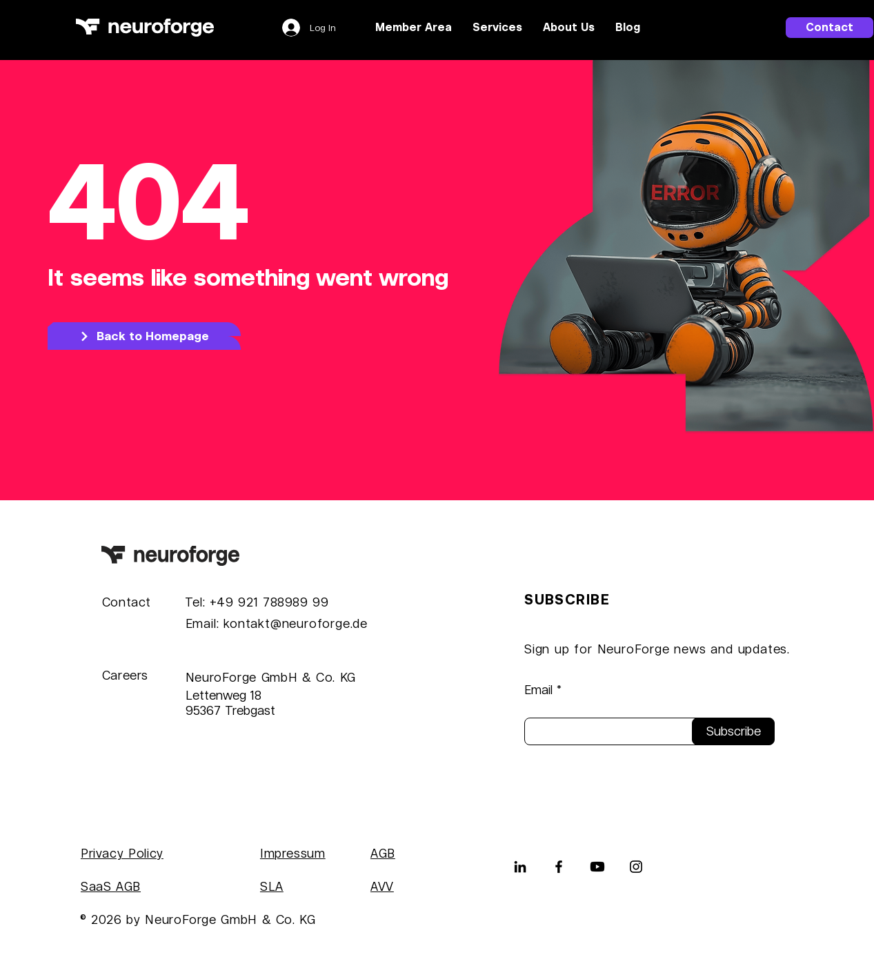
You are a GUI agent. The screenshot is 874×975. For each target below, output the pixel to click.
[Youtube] (597, 866)
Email (538, 690)
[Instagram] (636, 866)
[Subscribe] (733, 731)
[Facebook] (558, 866)
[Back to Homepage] (144, 336)
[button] (497, 27)
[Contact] (829, 28)
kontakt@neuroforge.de (296, 623)
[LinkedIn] (520, 866)
